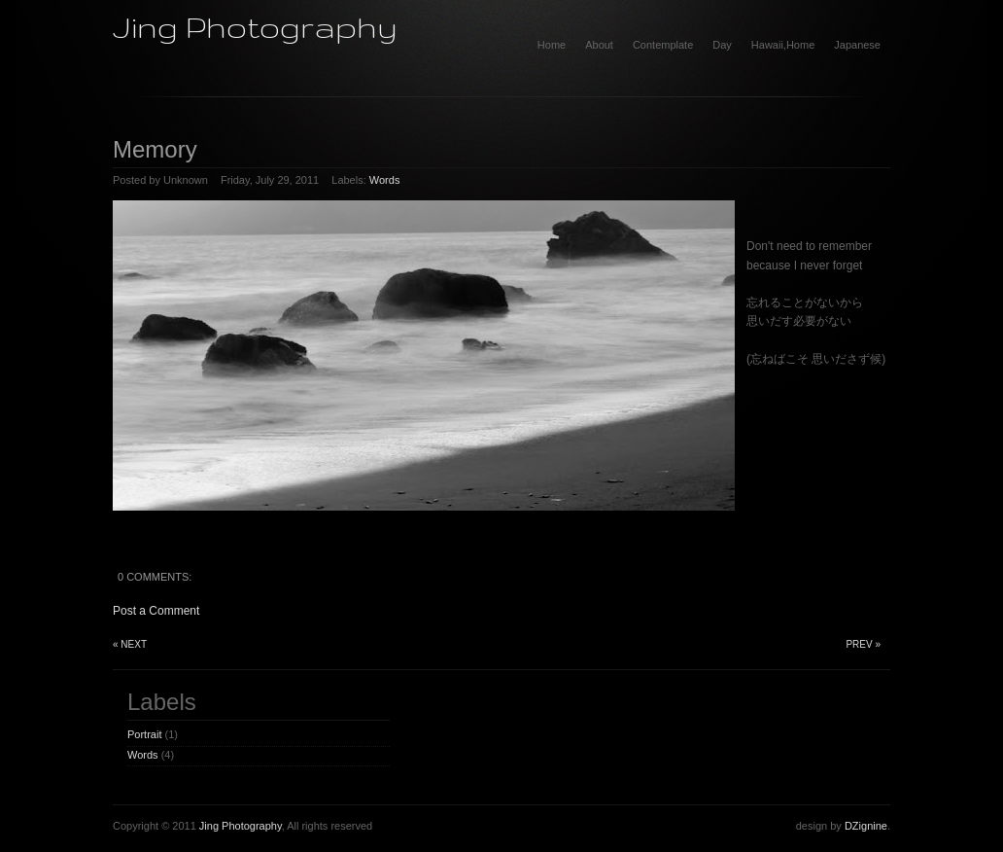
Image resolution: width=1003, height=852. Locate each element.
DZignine (866, 826)
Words (384, 180)
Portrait (144, 734)
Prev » (863, 644)
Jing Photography (255, 27)
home (551, 45)
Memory (155, 149)
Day (722, 45)
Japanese (857, 45)
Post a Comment (156, 611)
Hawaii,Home (782, 45)
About (599, 45)
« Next (130, 644)
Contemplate (663, 45)
